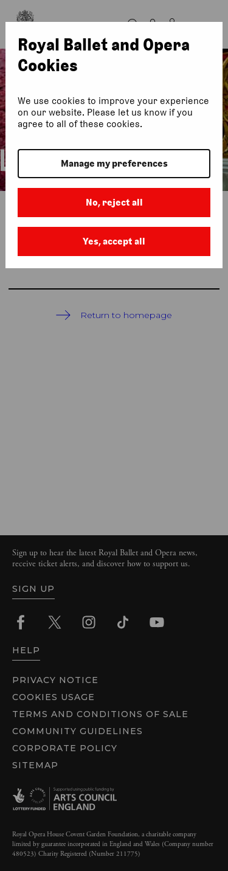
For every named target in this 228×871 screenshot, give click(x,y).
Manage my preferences (114, 163)
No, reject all (114, 202)
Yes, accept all (114, 241)
